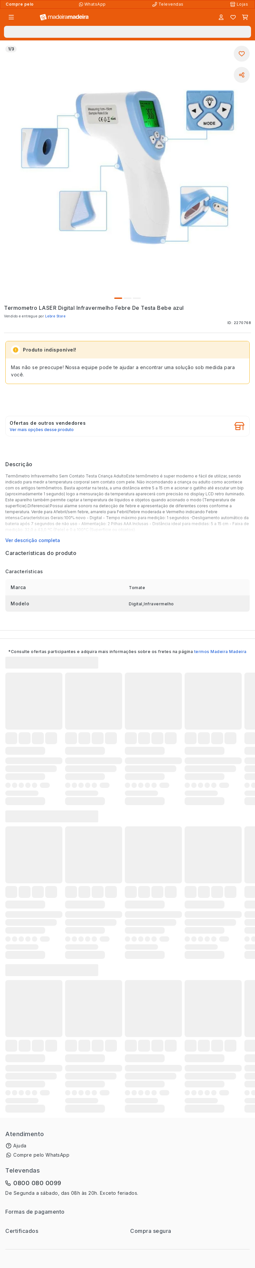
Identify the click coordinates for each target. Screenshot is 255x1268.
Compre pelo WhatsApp (41, 1155)
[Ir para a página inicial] (64, 17)
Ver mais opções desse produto (42, 429)
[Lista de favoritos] (233, 17)
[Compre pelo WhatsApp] (93, 4)
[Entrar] (221, 17)
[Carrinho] (245, 17)
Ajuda (20, 1145)
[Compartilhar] (242, 75)
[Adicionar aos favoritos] (242, 54)
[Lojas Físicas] (239, 4)
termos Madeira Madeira (220, 651)
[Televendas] (168, 4)
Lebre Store (55, 316)
